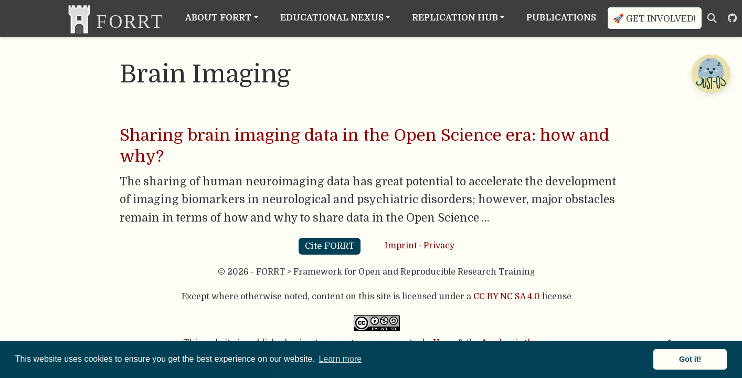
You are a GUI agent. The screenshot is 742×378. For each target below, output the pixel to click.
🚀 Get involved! (654, 19)
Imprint (401, 245)
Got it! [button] (690, 359)
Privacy (438, 245)
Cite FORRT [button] (330, 246)
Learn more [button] (340, 358)
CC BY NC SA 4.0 (506, 296)
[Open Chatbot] (711, 73)
